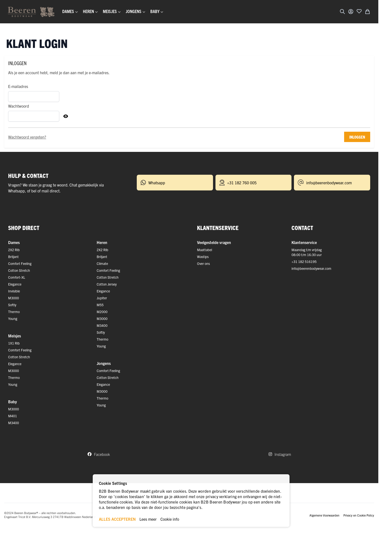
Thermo (14, 311)
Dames (14, 242)
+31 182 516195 (304, 261)
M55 (100, 305)
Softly (12, 305)
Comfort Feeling (19, 263)
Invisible (14, 291)
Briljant (13, 256)
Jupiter (102, 298)
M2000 (102, 311)
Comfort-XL (16, 277)
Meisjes (14, 335)
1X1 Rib (14, 343)
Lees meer (148, 519)
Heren (102, 242)
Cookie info (169, 519)
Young (12, 318)
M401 (12, 416)
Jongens (104, 363)
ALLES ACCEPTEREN (117, 519)
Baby (12, 401)
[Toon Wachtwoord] (65, 116)
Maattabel (204, 249)
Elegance (14, 284)
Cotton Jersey (107, 284)
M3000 (13, 298)
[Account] (351, 11)
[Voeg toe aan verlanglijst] (359, 11)
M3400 (13, 422)
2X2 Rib (14, 249)
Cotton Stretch (19, 270)
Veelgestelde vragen (214, 242)
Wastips (203, 256)
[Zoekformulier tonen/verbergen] (342, 11)
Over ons (203, 263)
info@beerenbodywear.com (311, 268)
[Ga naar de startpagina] (31, 11)
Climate (102, 263)
